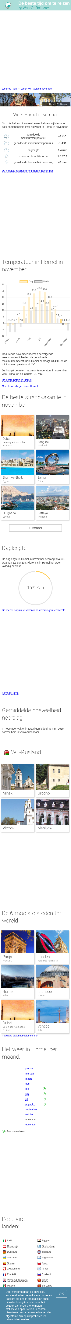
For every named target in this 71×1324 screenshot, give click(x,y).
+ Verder (35, 528)
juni (27, 1093)
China (45, 1280)
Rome (7, 991)
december (30, 1124)
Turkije (40, 995)
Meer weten (21, 1319)
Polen (45, 1263)
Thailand (46, 1251)
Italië (5, 995)
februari (29, 1073)
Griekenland (48, 1246)
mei (27, 1088)
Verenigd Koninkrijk (47, 960)
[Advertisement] (35, 49)
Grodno (43, 793)
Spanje (11, 1263)
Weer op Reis (9, 88)
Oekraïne (12, 1257)
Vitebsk (9, 828)
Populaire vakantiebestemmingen (20, 1035)
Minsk (7, 793)
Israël (45, 1268)
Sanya (41, 477)
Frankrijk (7, 960)
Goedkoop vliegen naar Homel (20, 386)
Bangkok (43, 442)
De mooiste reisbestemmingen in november (27, 170)
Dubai (6, 439)
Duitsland (12, 1251)
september (31, 1109)
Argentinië (47, 1257)
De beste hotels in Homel (16, 379)
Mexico (11, 1285)
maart (28, 1078)
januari (29, 1068)
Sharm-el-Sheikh (13, 477)
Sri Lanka (47, 1285)
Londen (43, 956)
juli (26, 1099)
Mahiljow (44, 828)
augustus (30, 1104)
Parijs (7, 956)
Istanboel (44, 991)
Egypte (45, 1240)
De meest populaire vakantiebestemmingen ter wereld (33, 610)
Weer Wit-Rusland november (37, 88)
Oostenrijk (12, 1246)
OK (61, 1294)
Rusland (46, 1274)
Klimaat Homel (10, 692)
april (27, 1083)
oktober (29, 1114)
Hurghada (9, 513)
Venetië (43, 1026)
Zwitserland (13, 1268)
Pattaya (42, 513)
